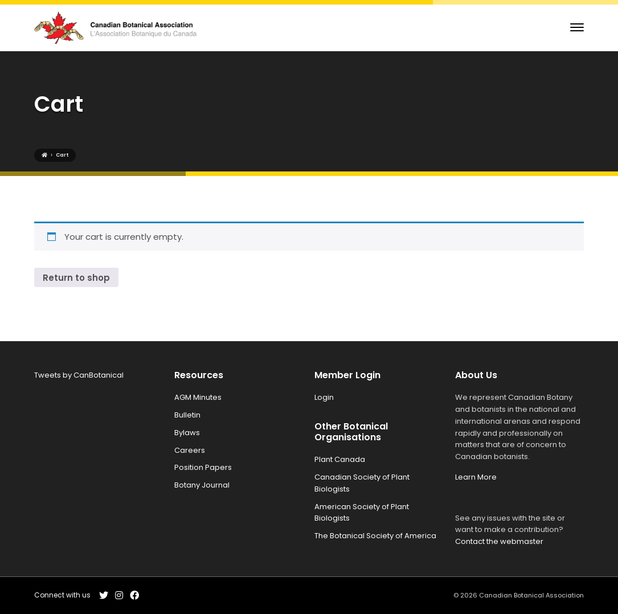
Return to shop (76, 278)
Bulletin (187, 415)
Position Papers (203, 467)
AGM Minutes (198, 397)
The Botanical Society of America (375, 535)
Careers (189, 450)
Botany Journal (202, 485)
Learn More (476, 477)
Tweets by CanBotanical (79, 375)
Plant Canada (339, 459)
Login (324, 397)
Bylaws (187, 432)
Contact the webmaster (499, 541)
